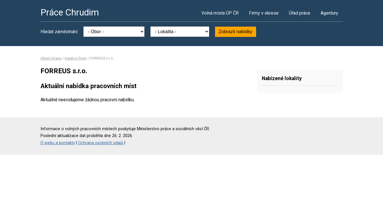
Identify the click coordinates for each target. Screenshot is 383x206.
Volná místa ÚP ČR (220, 13)
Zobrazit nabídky (235, 31)
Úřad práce (299, 13)
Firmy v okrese (264, 13)
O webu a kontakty (57, 142)
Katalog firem (76, 58)
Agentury (329, 13)
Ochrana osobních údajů (100, 142)
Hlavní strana (51, 58)
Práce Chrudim (69, 12)
